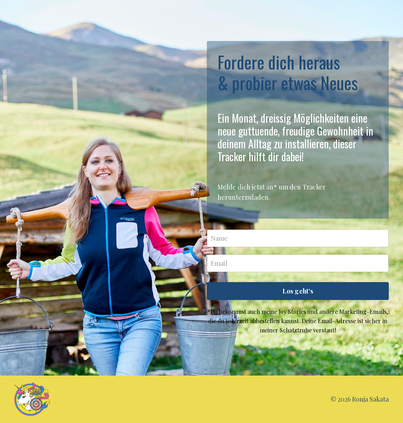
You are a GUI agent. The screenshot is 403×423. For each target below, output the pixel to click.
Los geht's (297, 291)
